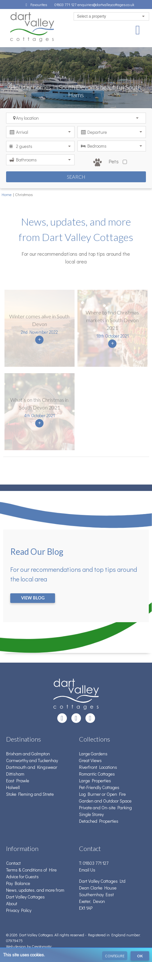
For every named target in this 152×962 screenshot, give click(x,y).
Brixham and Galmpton (28, 754)
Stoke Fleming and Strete (30, 794)
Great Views (90, 760)
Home (7, 194)
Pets (111, 162)
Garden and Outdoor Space (105, 801)
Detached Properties (98, 821)
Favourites (35, 4)
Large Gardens (93, 754)
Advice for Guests (22, 876)
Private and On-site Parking (105, 807)
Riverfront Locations (98, 767)
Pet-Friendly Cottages (99, 787)
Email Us (87, 870)
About (11, 903)
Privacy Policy (18, 910)
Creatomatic (42, 946)
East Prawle (17, 780)
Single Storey (91, 814)
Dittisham (15, 774)
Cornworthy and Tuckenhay (32, 760)
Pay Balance (18, 883)
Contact (13, 863)
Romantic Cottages (97, 774)
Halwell (13, 787)
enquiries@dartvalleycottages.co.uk (105, 4)
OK (140, 957)
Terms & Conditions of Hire (31, 870)
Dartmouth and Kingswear (31, 767)
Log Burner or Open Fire (102, 794)
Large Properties (95, 780)
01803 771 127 (65, 4)
